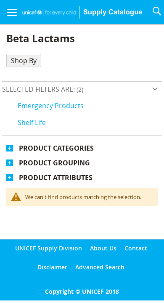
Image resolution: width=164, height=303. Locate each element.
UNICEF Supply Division (48, 248)
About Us (103, 248)
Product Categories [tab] (56, 148)
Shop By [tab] (24, 60)
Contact (135, 248)
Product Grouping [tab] (54, 162)
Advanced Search (99, 267)
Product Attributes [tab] (56, 177)
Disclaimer (52, 267)
